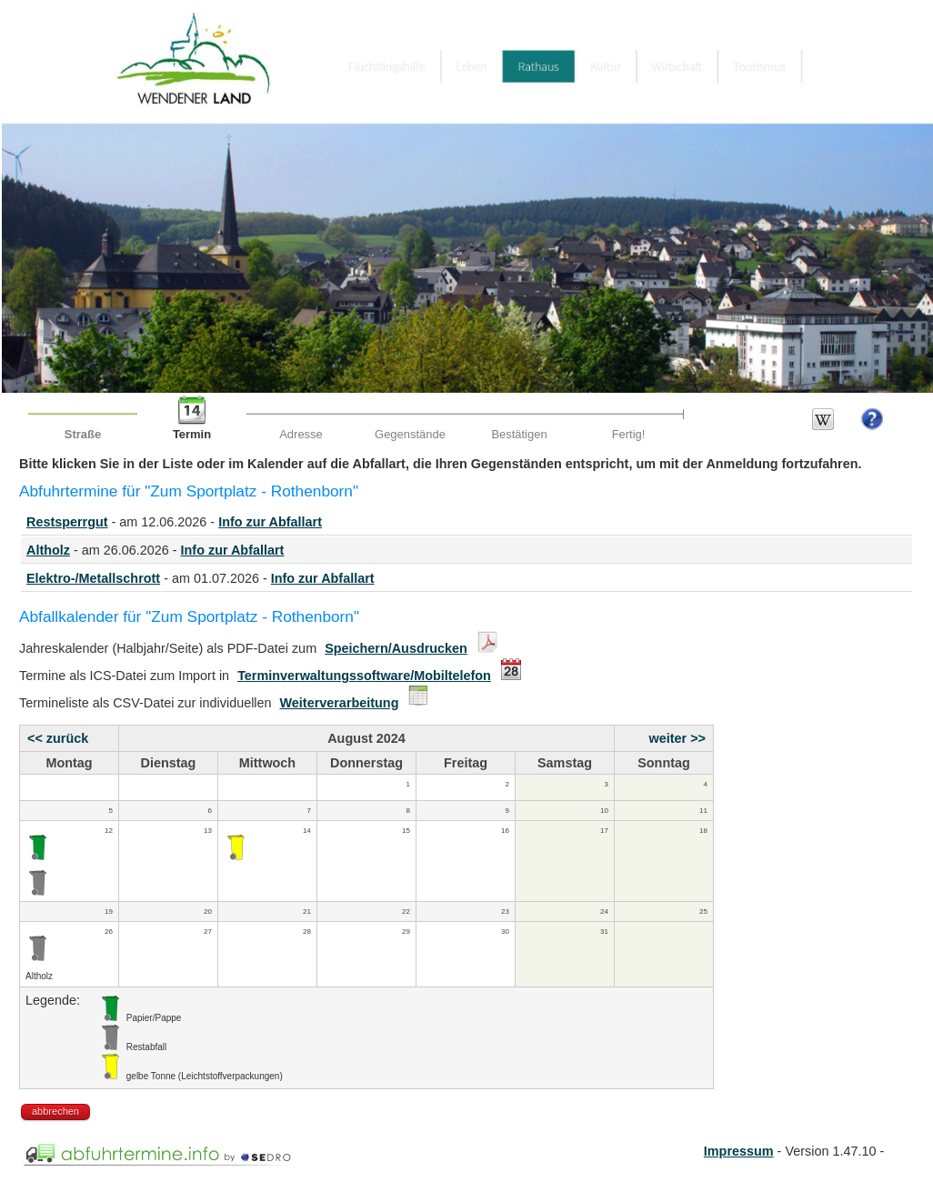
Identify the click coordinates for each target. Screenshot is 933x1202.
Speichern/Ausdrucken (396, 648)
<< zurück (57, 738)
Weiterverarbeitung (339, 703)
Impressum (739, 1151)
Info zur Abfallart (270, 522)
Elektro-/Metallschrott (93, 578)
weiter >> (677, 738)
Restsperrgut (67, 522)
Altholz (48, 550)
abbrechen (55, 1111)
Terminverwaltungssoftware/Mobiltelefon (364, 675)
